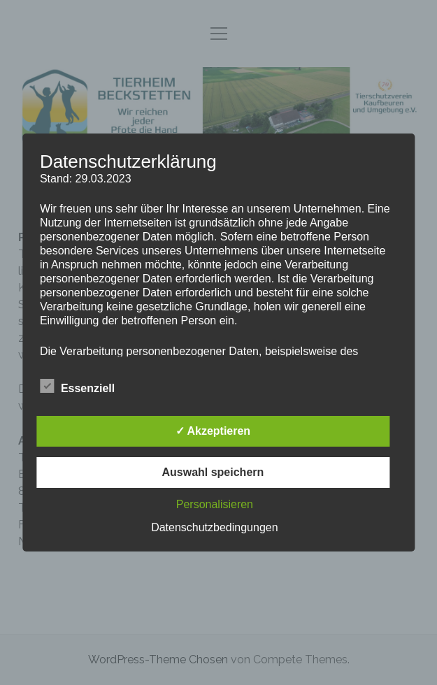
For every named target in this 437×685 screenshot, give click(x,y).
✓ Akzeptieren (213, 431)
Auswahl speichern (213, 472)
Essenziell (77, 386)
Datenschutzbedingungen (214, 527)
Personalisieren (214, 504)
